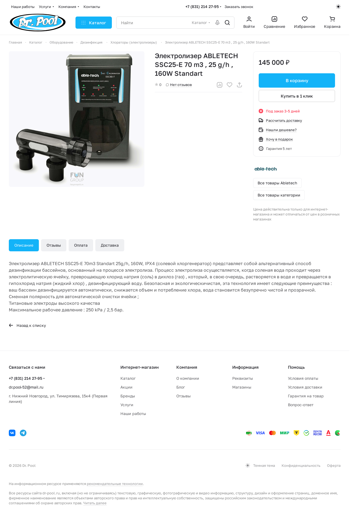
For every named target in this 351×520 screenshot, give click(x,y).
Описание (23, 245)
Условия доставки (305, 387)
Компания (186, 367)
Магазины (241, 387)
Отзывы (54, 245)
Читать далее (95, 503)
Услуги (126, 404)
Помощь (296, 367)
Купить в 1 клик (297, 95)
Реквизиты (242, 378)
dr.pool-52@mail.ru (26, 387)
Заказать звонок (239, 6)
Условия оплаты (303, 378)
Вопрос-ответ (301, 404)
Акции (126, 387)
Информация (245, 367)
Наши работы (133, 413)
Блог (180, 387)
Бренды (127, 396)
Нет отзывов (179, 84)
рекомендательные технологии (115, 483)
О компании (187, 378)
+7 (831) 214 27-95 (202, 6)
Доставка (110, 245)
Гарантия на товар (306, 396)
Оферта (334, 465)
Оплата (81, 245)
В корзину (296, 80)
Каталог (128, 378)
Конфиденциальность (301, 465)
